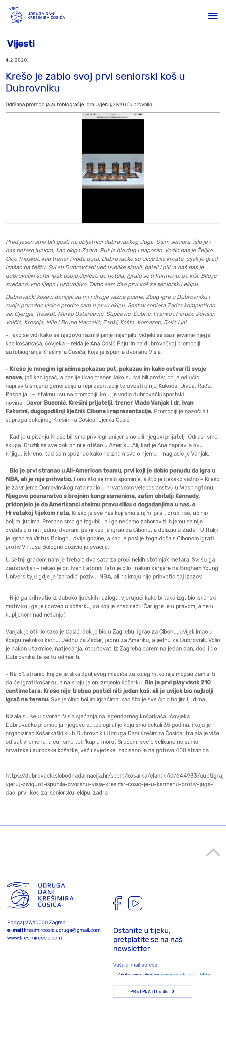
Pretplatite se (152, 991)
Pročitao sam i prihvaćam (164, 974)
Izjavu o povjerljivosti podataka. (185, 974)
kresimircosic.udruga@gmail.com (62, 930)
